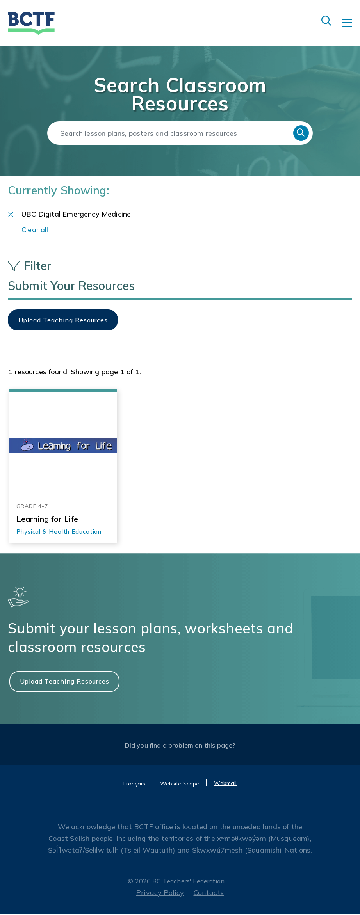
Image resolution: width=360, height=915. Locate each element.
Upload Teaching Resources (64, 682)
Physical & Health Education (59, 532)
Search (301, 133)
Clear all (34, 230)
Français (134, 784)
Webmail (225, 783)
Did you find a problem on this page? (180, 746)
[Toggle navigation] (351, 28)
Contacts (209, 893)
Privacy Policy (160, 893)
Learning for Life (47, 519)
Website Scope (180, 784)
